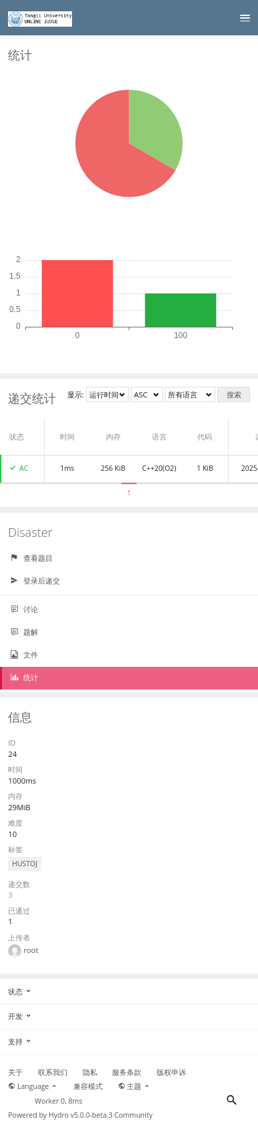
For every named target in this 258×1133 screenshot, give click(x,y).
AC (23, 468)
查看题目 (31, 558)
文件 (24, 655)
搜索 (234, 394)
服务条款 (126, 1072)
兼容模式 (88, 1086)
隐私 (90, 1072)
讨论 (24, 609)
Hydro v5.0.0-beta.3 (81, 1115)
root (30, 950)
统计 (24, 677)
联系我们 (52, 1072)
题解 (24, 632)
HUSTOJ (24, 863)
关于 (15, 1072)
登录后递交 (35, 581)
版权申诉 (171, 1072)
